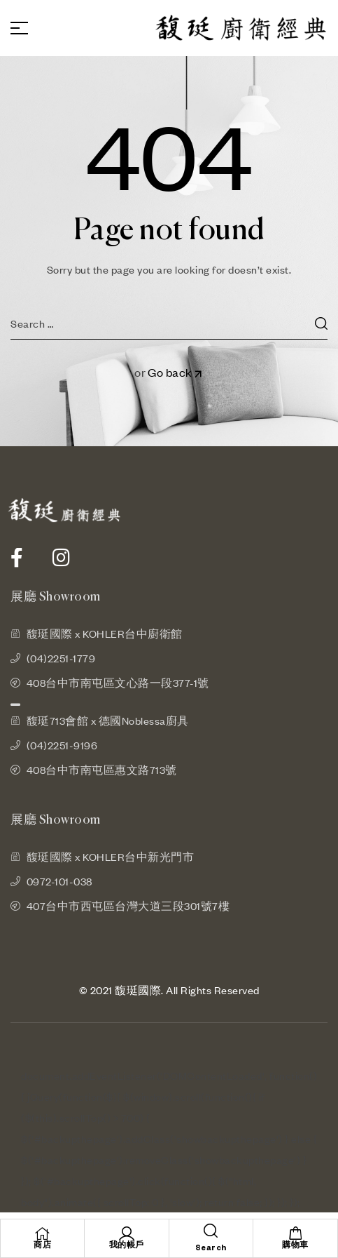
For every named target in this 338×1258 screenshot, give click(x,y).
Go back (176, 372)
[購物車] (295, 1233)
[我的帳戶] (127, 1233)
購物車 (295, 1245)
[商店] (43, 1233)
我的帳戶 (126, 1245)
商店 (42, 1245)
